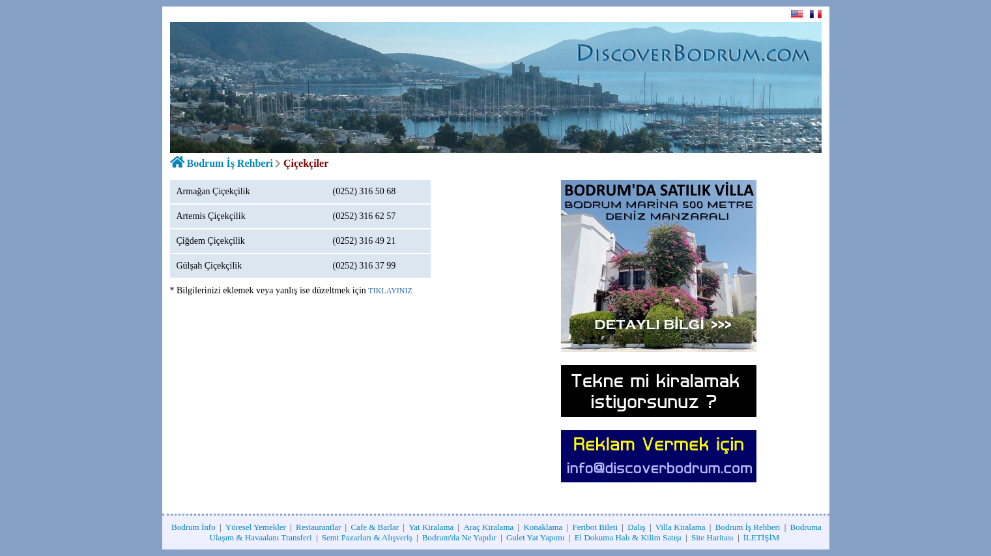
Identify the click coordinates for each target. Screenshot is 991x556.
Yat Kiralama (431, 527)
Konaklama (542, 527)
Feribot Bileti (595, 527)
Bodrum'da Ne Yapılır (459, 537)
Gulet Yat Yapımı (535, 537)
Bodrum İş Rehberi (230, 163)
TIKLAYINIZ (390, 290)
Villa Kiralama (680, 527)
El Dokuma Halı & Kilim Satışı (628, 537)
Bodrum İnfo (193, 527)
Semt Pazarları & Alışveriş (367, 537)
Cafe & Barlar (375, 527)
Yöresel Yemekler (255, 527)
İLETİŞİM (761, 537)
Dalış (636, 527)
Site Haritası (712, 537)
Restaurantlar (318, 527)
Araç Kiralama (488, 527)
